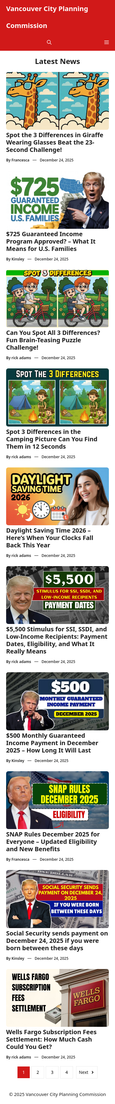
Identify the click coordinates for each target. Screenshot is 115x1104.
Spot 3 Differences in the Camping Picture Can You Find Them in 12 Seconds (52, 439)
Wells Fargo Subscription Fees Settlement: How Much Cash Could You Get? (51, 1039)
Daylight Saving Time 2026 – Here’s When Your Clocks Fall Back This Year (49, 537)
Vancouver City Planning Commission (47, 17)
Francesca (20, 160)
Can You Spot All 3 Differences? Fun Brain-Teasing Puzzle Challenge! (53, 339)
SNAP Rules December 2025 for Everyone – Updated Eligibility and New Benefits (53, 841)
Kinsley (18, 259)
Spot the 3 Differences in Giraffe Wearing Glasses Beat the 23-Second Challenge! (54, 142)
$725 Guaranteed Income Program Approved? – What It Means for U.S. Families (51, 241)
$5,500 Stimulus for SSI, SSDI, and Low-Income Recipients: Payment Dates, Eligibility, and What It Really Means (56, 640)
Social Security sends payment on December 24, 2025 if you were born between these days (57, 940)
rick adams (21, 357)
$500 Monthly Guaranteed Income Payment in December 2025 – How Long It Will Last (52, 742)
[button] (49, 42)
